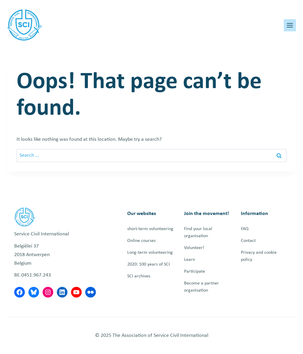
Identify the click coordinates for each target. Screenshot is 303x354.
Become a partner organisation (201, 287)
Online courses (141, 240)
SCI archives (138, 276)
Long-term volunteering (150, 252)
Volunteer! (194, 247)
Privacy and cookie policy (259, 256)
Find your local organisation (198, 232)
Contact (248, 240)
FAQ (245, 229)
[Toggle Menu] (290, 25)
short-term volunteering (150, 229)
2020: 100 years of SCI (148, 264)
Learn (189, 259)
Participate (194, 271)
